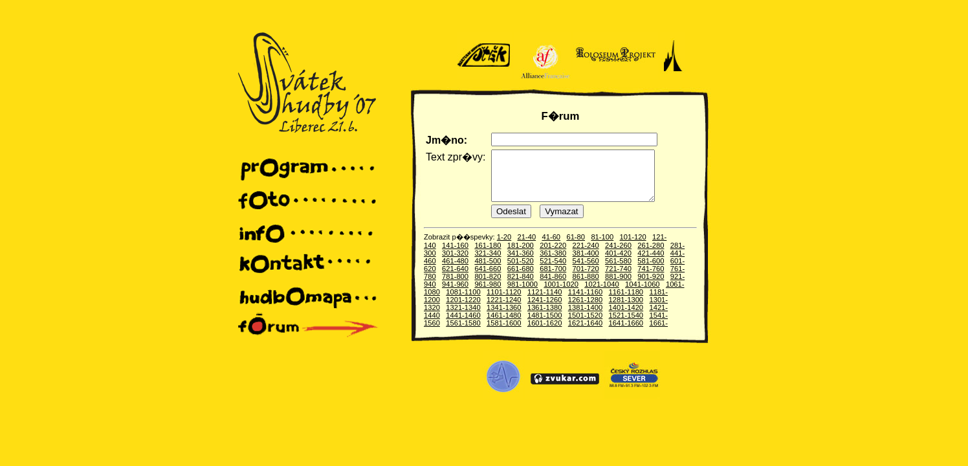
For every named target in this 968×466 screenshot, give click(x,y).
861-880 (586, 286)
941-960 (455, 294)
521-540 (553, 270)
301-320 (455, 263)
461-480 (455, 270)
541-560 (586, 270)
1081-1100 (463, 301)
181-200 (520, 255)
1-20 (504, 246)
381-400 (586, 263)
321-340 (487, 263)
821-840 (520, 286)
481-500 (487, 270)
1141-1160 (585, 301)
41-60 (551, 246)
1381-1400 (585, 317)
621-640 (455, 278)
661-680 (520, 278)
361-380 (553, 263)
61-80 (575, 246)
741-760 (650, 278)
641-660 (487, 278)
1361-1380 (544, 317)
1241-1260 (544, 309)
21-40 (527, 246)
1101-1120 (504, 301)
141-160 (455, 255)
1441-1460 (463, 325)
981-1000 (522, 294)
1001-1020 (561, 294)
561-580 (618, 270)
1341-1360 (504, 317)
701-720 (586, 278)
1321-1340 (463, 317)
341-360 (520, 263)
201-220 (553, 255)
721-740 (618, 278)
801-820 (487, 286)
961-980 (487, 294)
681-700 (553, 278)
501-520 (520, 270)
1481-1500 (544, 325)
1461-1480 (504, 325)
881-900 (618, 286)
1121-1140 (544, 301)
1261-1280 (585, 309)
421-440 (650, 263)
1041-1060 (642, 294)
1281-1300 (626, 309)
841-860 (553, 286)
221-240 (586, 255)
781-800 (455, 286)
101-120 (633, 246)
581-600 (650, 270)
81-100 (602, 246)
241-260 (618, 255)
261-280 (650, 255)
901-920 (650, 286)
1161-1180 (626, 301)
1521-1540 (626, 325)
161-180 (487, 255)
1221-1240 (504, 309)
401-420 (618, 263)
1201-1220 (463, 309)
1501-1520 (585, 325)
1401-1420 (626, 317)
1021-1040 (601, 294)
